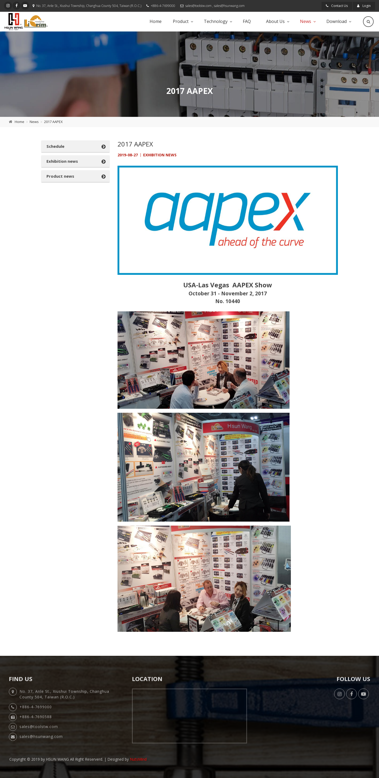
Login (364, 5)
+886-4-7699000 (163, 5)
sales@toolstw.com (198, 5)
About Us (275, 21)
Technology (216, 21)
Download (336, 21)
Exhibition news (62, 161)
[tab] (75, 146)
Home (156, 21)
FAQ (247, 21)
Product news (60, 176)
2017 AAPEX (53, 121)
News (305, 21)
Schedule (55, 146)
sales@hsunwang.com (229, 5)
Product (181, 21)
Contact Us (337, 5)
